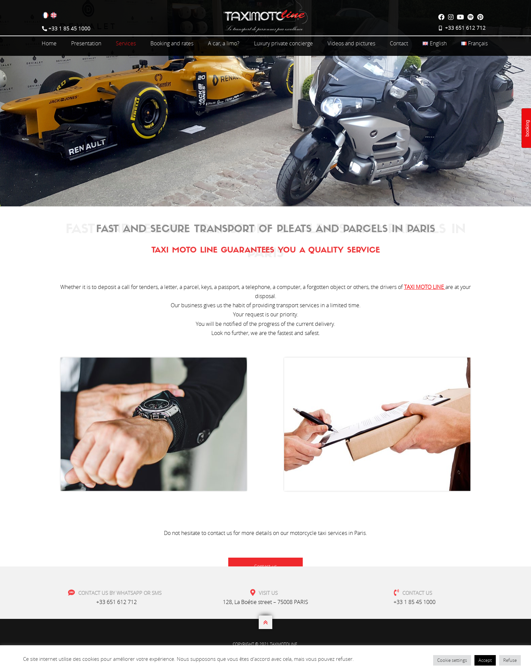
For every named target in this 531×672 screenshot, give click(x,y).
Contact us (265, 364)
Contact (399, 43)
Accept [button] (485, 660)
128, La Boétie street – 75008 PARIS (265, 602)
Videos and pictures (351, 43)
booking (527, 128)
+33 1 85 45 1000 (415, 602)
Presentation (86, 43)
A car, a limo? (223, 43)
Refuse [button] (510, 660)
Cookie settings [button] (452, 660)
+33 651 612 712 (116, 602)
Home (49, 43)
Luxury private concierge (283, 43)
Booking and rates (171, 43)
